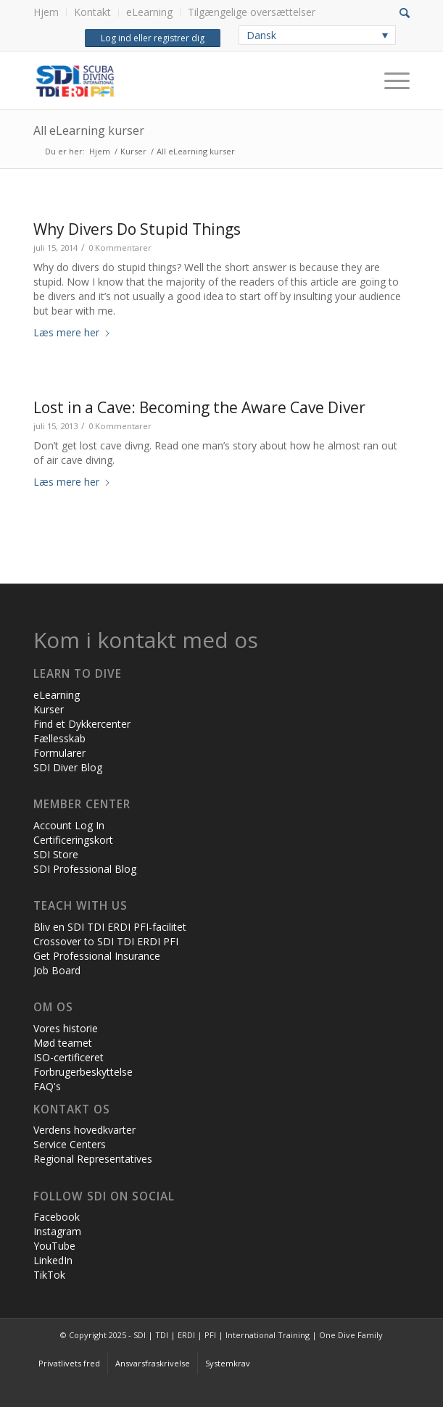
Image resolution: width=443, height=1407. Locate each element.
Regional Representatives (92, 1159)
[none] (317, 35)
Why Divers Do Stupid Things (137, 229)
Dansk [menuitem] (261, 35)
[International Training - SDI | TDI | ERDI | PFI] (183, 80)
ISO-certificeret (68, 1057)
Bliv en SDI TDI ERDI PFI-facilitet (109, 927)
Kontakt (92, 12)
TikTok (49, 1275)
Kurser (48, 709)
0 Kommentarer (120, 247)
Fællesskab (59, 738)
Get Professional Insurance (96, 956)
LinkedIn (53, 1260)
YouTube (54, 1246)
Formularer (59, 753)
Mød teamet (62, 1043)
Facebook (56, 1217)
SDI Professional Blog (84, 869)
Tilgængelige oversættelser (251, 12)
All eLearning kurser (88, 130)
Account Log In (68, 825)
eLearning (149, 12)
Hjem (46, 12)
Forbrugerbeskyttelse (83, 1072)
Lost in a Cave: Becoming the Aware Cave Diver (199, 407)
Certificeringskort (73, 840)
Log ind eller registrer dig (152, 38)
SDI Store (55, 854)
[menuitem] (50, 13)
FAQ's (47, 1086)
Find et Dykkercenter (82, 724)
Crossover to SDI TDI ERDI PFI (105, 941)
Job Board (56, 970)
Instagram (57, 1231)
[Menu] (390, 80)
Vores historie (65, 1028)
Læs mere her (72, 332)
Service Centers (69, 1144)
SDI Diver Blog (67, 767)
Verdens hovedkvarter (84, 1130)
